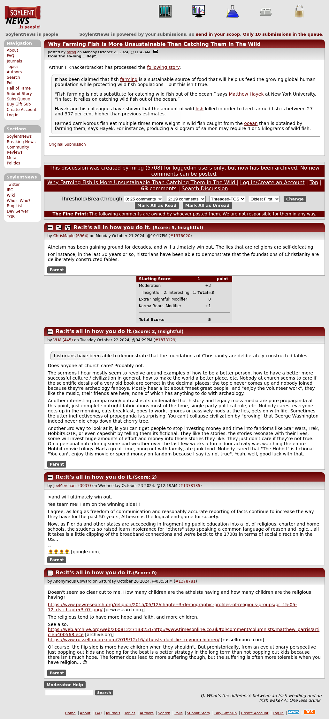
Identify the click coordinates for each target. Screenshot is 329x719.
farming (128, 79)
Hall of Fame (19, 88)
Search (13, 77)
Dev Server (17, 211)
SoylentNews (22, 17)
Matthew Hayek (246, 94)
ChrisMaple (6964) (70, 236)
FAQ (10, 56)
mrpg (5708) (146, 168)
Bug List (14, 206)
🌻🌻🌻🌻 (59, 551)
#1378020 (180, 236)
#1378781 (185, 581)
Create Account (21, 109)
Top (314, 182)
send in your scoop (218, 34)
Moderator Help (64, 684)
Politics (13, 163)
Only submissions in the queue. (283, 34)
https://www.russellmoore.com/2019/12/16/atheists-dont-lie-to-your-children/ (133, 639)
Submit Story (19, 93)
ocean (250, 123)
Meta (11, 158)
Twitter (13, 184)
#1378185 (190, 485)
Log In (13, 115)
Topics (13, 66)
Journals (14, 61)
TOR (11, 216)
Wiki (11, 195)
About (12, 50)
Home (70, 713)
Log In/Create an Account (272, 182)
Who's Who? (18, 201)
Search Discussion (204, 188)
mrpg (71, 52)
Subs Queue (18, 99)
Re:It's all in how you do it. (112, 227)
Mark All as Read (157, 205)
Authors (14, 72)
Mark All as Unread (207, 205)
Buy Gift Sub (19, 104)
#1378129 (165, 340)
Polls (11, 83)
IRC (10, 190)
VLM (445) (63, 340)
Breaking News (21, 142)
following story (163, 67)
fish (199, 108)
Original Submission (67, 144)
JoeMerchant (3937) (72, 485)
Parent (57, 270)
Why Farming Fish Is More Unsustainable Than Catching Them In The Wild (154, 44)
